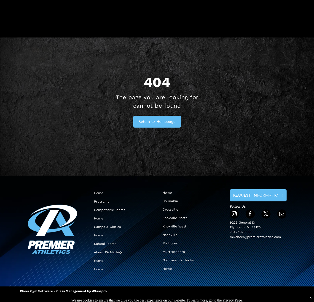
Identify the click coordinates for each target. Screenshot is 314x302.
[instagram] (234, 214)
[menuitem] (118, 193)
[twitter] (266, 214)
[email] (281, 214)
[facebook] (250, 214)
